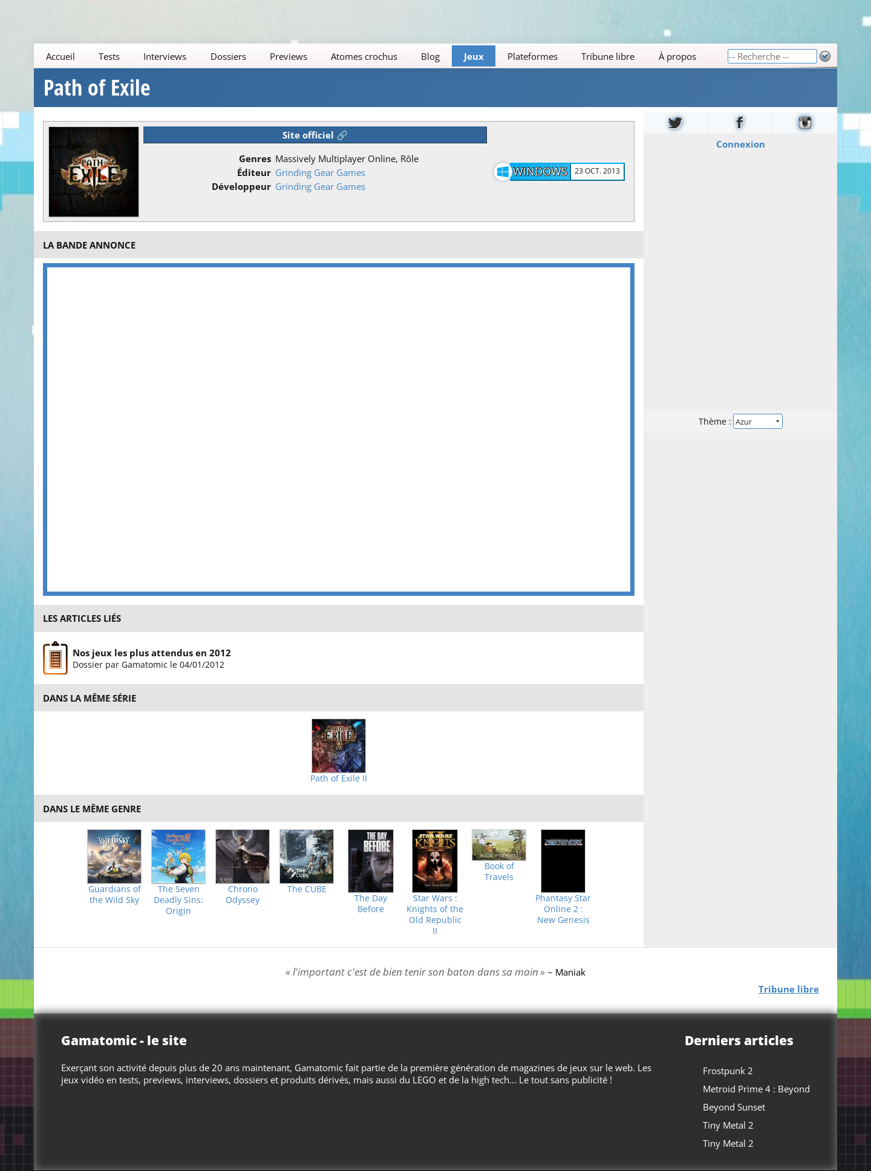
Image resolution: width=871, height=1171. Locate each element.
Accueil (60, 56)
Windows (540, 171)
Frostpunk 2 (728, 1071)
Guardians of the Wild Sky (114, 894)
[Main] (380, 56)
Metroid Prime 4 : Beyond (756, 1089)
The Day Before (370, 904)
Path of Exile (97, 88)
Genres (255, 158)
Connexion (740, 144)
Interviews (164, 56)
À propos (677, 56)
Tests (109, 56)
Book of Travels (499, 871)
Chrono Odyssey (242, 894)
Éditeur (254, 172)
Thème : (740, 421)
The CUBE (307, 889)
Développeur (241, 186)
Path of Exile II (338, 778)
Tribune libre (607, 56)
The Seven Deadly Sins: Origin (178, 900)
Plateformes (532, 56)
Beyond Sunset (734, 1107)
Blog (430, 56)
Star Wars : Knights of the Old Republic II (434, 914)
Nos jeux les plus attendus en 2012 (152, 653)
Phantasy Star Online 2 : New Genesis (563, 909)
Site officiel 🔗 (315, 135)
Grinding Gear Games (320, 172)
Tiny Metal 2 (728, 1125)
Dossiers (228, 56)
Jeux (474, 56)
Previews (288, 56)
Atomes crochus (364, 56)
